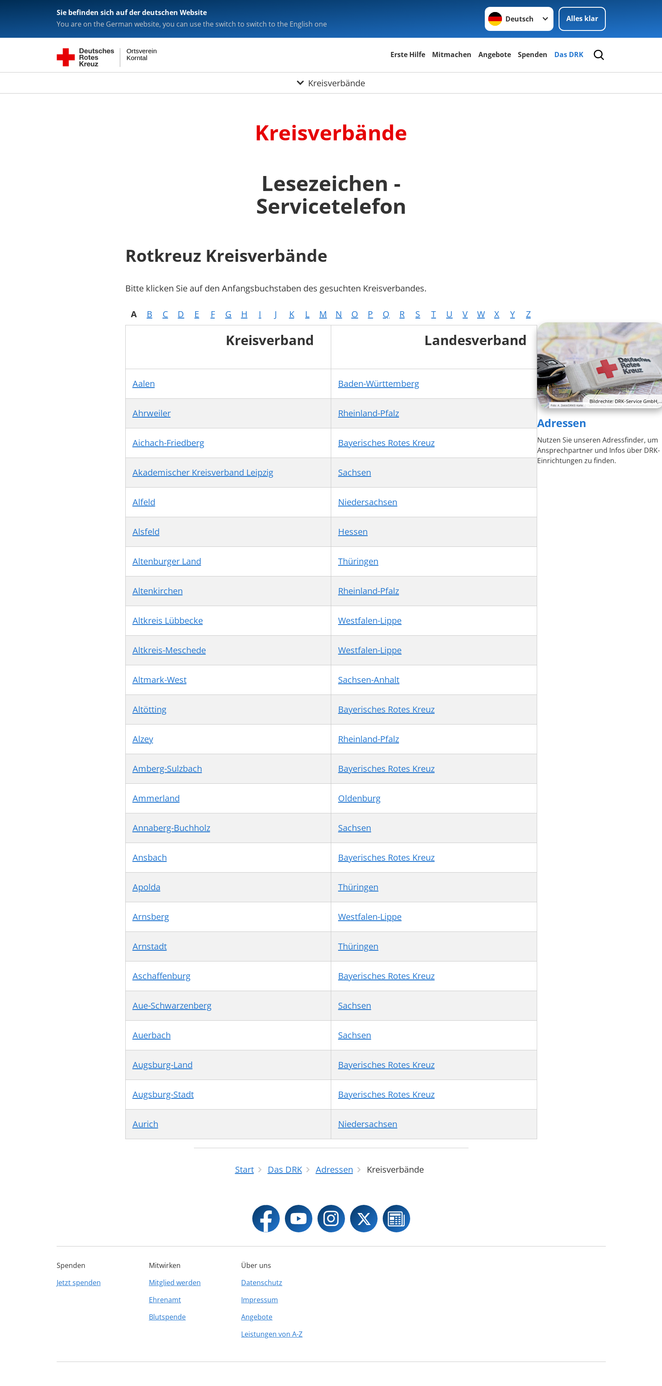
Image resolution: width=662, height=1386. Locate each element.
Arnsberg (151, 916)
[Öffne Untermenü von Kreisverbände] (331, 83)
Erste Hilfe (407, 54)
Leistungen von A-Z (271, 1334)
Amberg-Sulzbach (167, 768)
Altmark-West (160, 679)
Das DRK (568, 54)
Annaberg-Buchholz (171, 828)
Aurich (145, 1124)
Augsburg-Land (163, 1065)
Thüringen (358, 561)
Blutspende (167, 1317)
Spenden (532, 54)
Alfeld (144, 502)
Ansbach (150, 857)
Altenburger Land (167, 561)
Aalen (144, 383)
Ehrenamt (165, 1299)
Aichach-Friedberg (168, 443)
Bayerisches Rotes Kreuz (386, 443)
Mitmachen (452, 54)
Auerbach (152, 1035)
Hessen (353, 531)
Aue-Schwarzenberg (172, 1005)
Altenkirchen (158, 591)
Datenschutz (261, 1282)
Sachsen (354, 472)
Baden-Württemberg (378, 383)
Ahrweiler (152, 413)
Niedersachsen (367, 502)
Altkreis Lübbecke (168, 620)
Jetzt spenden (79, 1282)
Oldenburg (359, 798)
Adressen (561, 422)
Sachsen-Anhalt (368, 679)
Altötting (149, 709)
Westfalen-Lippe (370, 620)
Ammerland (156, 798)
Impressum (259, 1299)
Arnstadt (150, 946)
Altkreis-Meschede (169, 650)
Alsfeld (146, 531)
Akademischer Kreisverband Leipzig (203, 472)
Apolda (146, 887)
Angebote (494, 54)
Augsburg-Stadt (163, 1094)
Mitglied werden (175, 1282)
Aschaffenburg (161, 976)
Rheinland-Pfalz (368, 413)
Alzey (143, 739)
